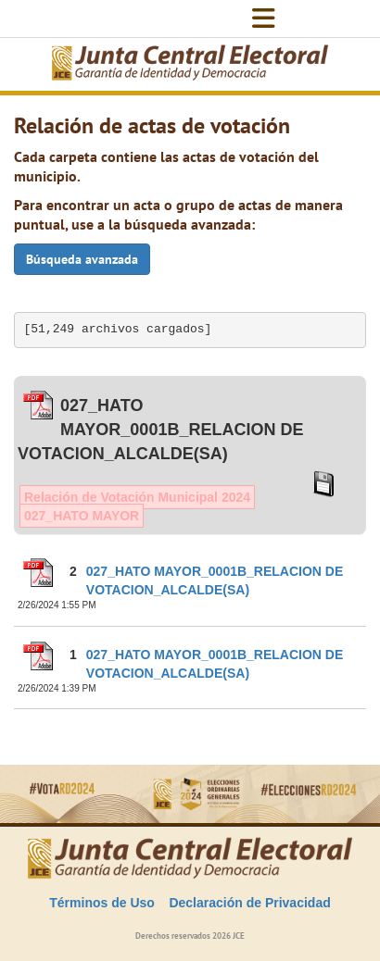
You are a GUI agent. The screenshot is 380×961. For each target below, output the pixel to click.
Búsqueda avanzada (82, 259)
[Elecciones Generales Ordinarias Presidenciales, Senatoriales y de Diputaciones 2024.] (190, 64)
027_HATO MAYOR (81, 515)
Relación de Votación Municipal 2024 (137, 497)
